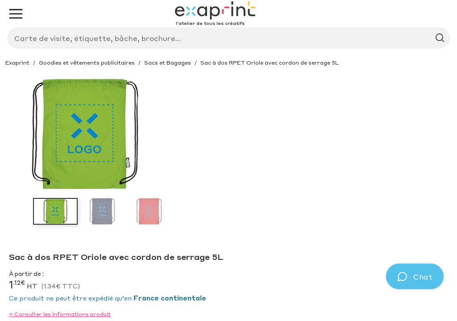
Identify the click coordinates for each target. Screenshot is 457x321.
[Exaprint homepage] (54, 33)
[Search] (243, 35)
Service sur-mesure (253, 61)
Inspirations (95, 61)
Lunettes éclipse (139, 83)
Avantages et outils (58, 83)
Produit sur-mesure (167, 61)
